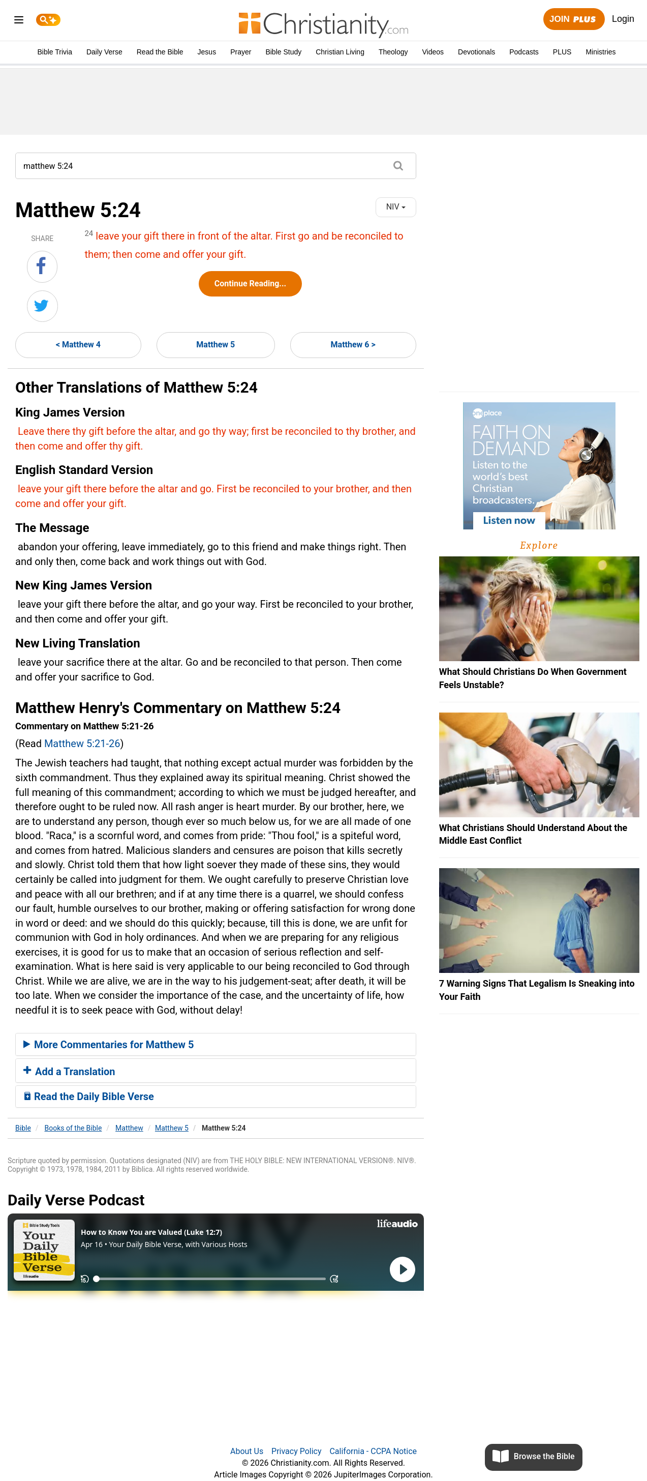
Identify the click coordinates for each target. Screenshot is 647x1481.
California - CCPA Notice (373, 1451)
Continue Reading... (250, 283)
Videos (433, 52)
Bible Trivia (54, 52)
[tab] (216, 1044)
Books (73, 1128)
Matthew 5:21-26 (82, 743)
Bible (23, 1128)
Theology (393, 52)
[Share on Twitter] (42, 306)
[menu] (19, 21)
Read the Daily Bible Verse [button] (88, 1096)
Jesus (207, 52)
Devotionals (476, 52)
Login (623, 19)
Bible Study (283, 52)
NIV (396, 207)
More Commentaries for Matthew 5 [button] (108, 1045)
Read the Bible (160, 52)
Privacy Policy (296, 1451)
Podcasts (524, 52)
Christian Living (340, 52)
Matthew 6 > (353, 344)
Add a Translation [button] (69, 1071)
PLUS (562, 52)
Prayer (240, 52)
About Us (246, 1451)
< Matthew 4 (78, 344)
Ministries (600, 52)
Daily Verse (104, 52)
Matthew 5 (215, 344)
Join (573, 19)
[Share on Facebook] (42, 266)
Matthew (129, 1128)
